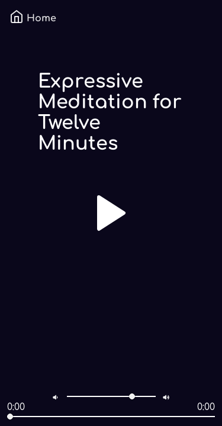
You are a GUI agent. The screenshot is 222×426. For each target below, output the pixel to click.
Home (32, 18)
